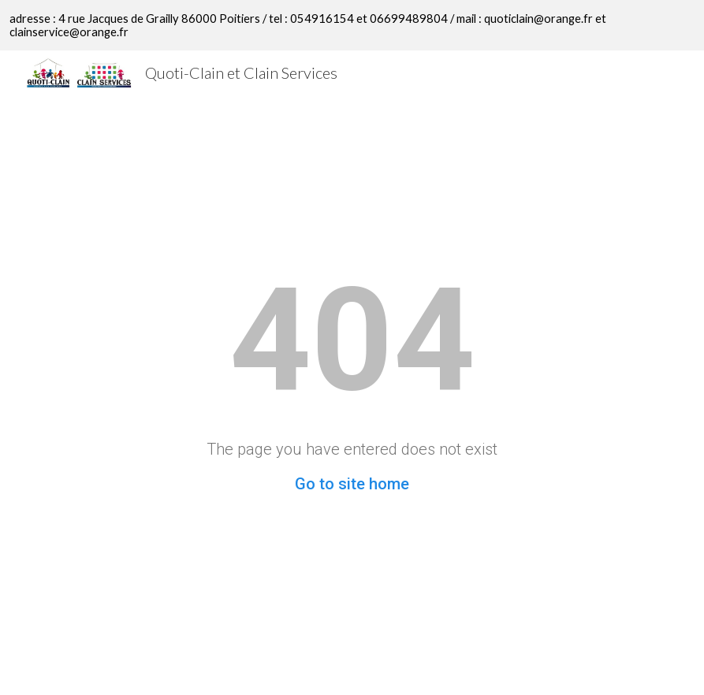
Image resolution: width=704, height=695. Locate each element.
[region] (352, 25)
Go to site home (352, 483)
